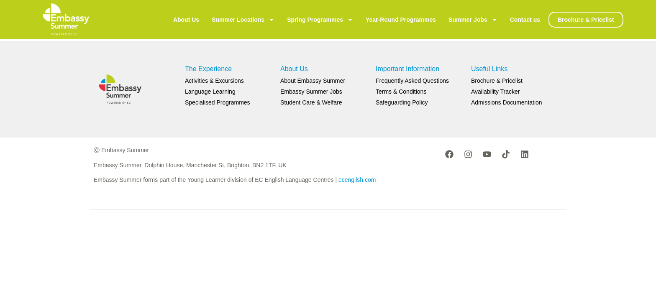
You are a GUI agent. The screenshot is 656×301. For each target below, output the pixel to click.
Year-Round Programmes (401, 19)
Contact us (525, 19)
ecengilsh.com (357, 179)
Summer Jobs (472, 19)
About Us (186, 19)
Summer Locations (243, 19)
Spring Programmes (320, 19)
